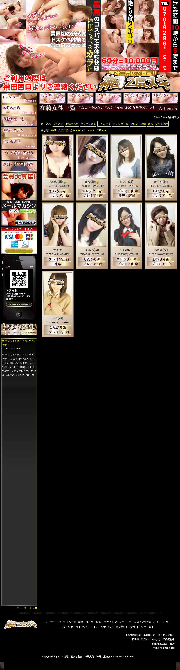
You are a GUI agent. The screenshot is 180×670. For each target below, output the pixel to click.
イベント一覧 (161, 622)
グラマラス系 (88, 123)
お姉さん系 (72, 123)
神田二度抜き (103, 656)
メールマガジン (104, 627)
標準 (53, 130)
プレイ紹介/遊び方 (140, 622)
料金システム (104, 622)
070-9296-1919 (166, 648)
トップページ (53, 622)
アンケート (87, 627)
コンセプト (120, 622)
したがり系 (104, 123)
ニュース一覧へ (27, 608)
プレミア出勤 (138, 123)
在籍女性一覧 (86, 622)
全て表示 (58, 123)
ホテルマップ (70, 627)
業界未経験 (161, 123)
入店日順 (63, 130)
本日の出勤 (69, 622)
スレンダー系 (120, 123)
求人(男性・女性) (126, 627)
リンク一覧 (145, 627)
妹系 (150, 123)
